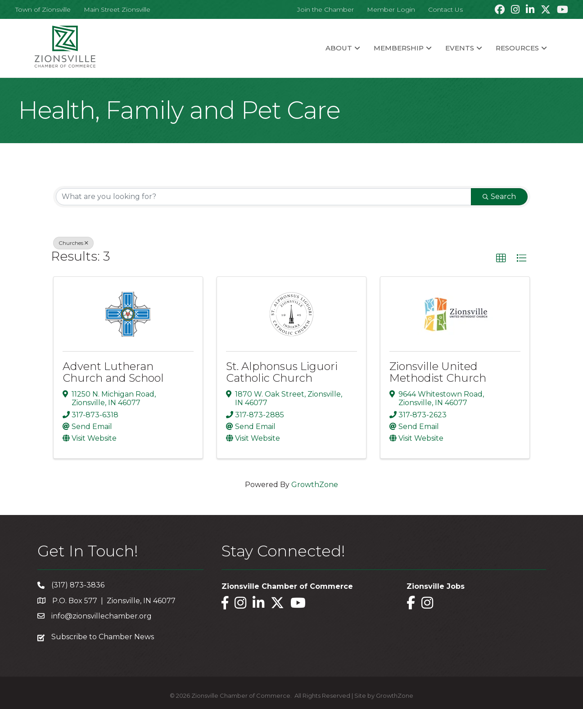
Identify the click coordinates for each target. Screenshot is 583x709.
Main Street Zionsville (117, 9)
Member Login (391, 9)
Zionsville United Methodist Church (437, 372)
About (338, 48)
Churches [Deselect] (73, 242)
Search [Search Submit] (499, 196)
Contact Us (445, 9)
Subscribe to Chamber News (102, 636)
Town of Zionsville (43, 9)
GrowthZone (314, 484)
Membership (399, 48)
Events (459, 48)
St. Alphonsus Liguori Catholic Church (282, 372)
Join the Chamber (325, 9)
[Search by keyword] (263, 196)
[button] (501, 258)
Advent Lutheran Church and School (113, 372)
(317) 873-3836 (77, 585)
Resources (517, 48)
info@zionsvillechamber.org (101, 616)
